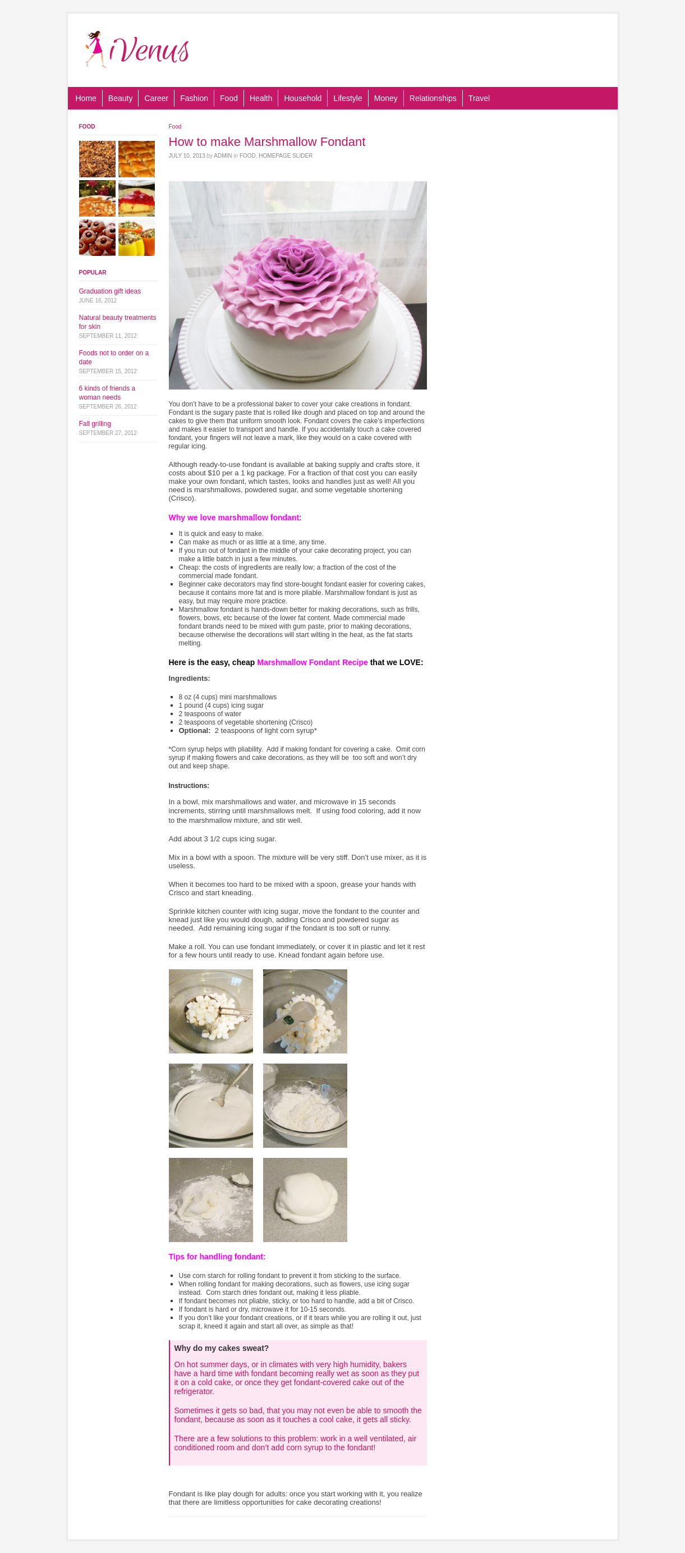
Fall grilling (95, 424)
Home (86, 98)
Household (302, 98)
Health (261, 98)
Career (156, 98)
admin (223, 156)
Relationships (433, 98)
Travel (479, 98)
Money (386, 98)
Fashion (194, 98)
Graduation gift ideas (110, 291)
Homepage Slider (285, 156)
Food (229, 98)
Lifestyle (347, 98)
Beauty (120, 98)
